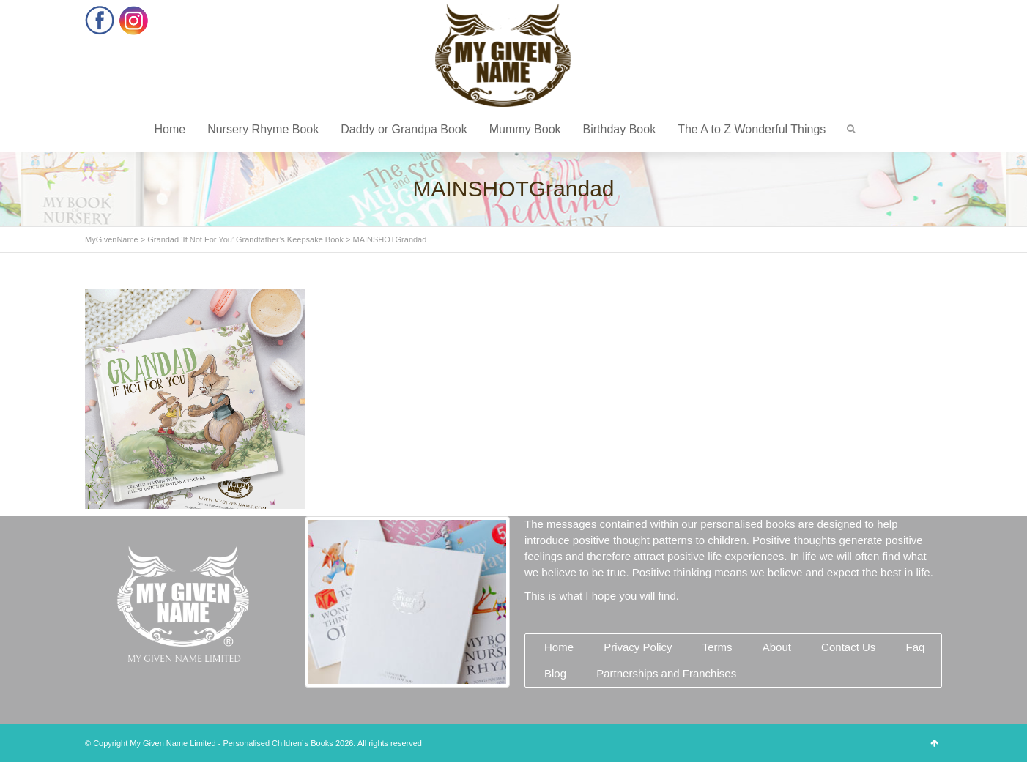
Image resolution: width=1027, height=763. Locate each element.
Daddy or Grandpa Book (404, 129)
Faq (914, 647)
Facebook (100, 20)
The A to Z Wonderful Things (752, 129)
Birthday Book (619, 129)
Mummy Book (525, 129)
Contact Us (848, 647)
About (777, 647)
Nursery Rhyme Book (263, 129)
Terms (717, 647)
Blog (555, 673)
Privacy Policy (638, 647)
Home (169, 129)
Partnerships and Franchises (666, 673)
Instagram (134, 20)
